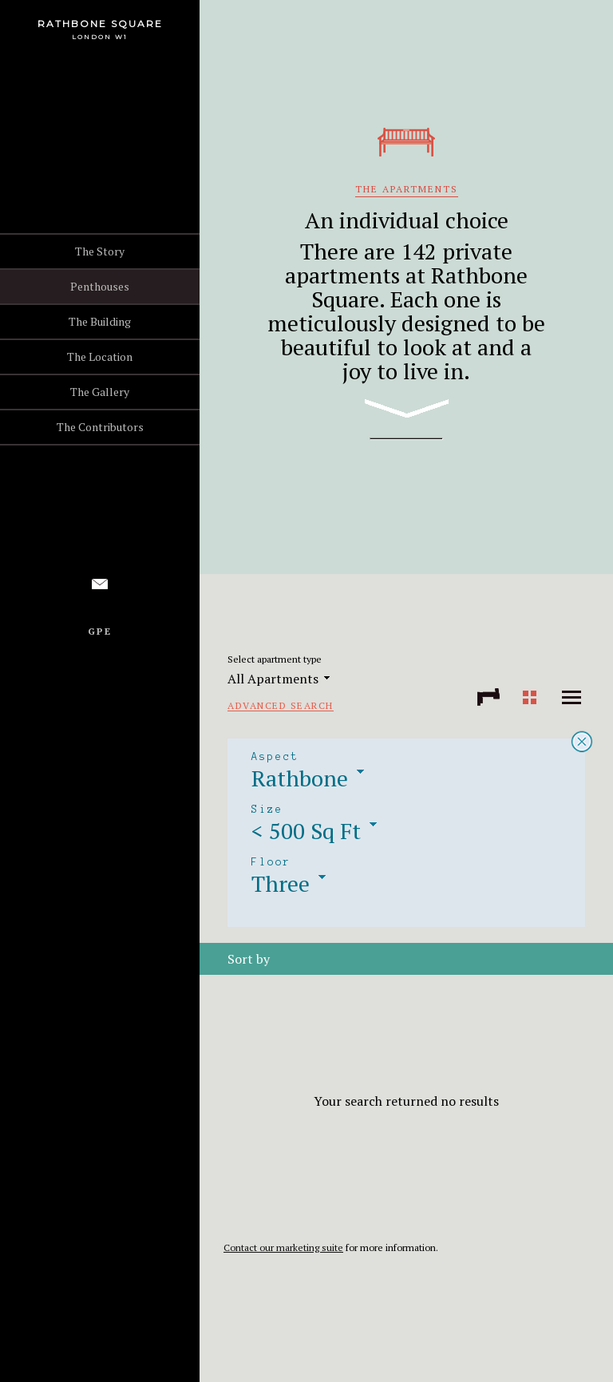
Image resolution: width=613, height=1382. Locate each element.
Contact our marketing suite (283, 1247)
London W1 (100, 37)
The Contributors (100, 426)
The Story (100, 251)
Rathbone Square (100, 24)
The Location (99, 356)
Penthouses (99, 286)
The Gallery (99, 391)
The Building (100, 321)
